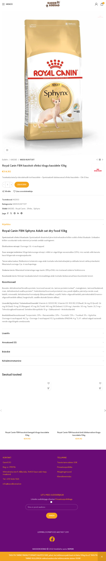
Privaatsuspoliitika (64, 467)
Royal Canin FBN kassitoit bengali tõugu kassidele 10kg (27, 433)
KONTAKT (7, 457)
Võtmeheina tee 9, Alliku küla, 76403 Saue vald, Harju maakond (25, 473)
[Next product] (102, 159)
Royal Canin (21, 208)
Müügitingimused (64, 472)
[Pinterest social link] (14, 213)
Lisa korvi (21, 184)
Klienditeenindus (64, 476)
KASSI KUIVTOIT (27, 159)
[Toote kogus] (8, 185)
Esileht (5, 159)
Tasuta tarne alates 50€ (67, 462)
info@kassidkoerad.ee (12, 484)
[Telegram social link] (21, 213)
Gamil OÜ (7, 462)
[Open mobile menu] (7, 4)
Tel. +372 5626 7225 (11, 479)
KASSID (14, 159)
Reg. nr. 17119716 (9, 467)
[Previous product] (97, 159)
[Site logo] (53, 4)
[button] (48, 388)
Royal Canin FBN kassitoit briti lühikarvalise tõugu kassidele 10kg (78, 433)
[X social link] (11, 213)
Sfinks (29, 208)
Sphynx (37, 208)
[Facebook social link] (7, 213)
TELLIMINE (62, 457)
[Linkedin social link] (18, 213)
